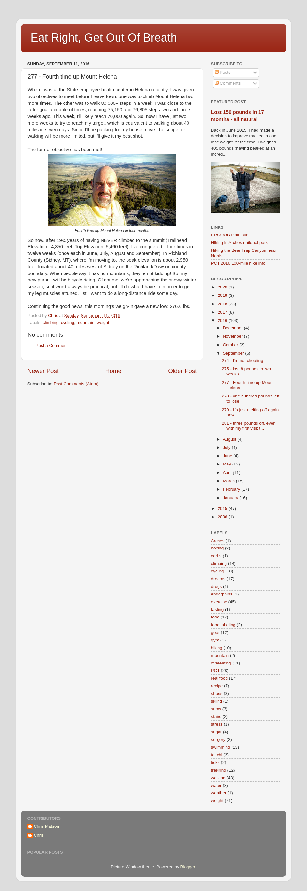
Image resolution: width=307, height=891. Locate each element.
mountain (86, 322)
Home (113, 370)
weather (218, 792)
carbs (216, 555)
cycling (67, 322)
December (233, 328)
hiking (216, 647)
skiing (216, 701)
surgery (218, 739)
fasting (217, 609)
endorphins (222, 594)
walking (218, 777)
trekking (218, 770)
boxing (217, 548)
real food (219, 678)
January (231, 497)
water (216, 785)
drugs (216, 586)
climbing (51, 322)
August (230, 439)
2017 (223, 312)
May (227, 464)
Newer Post (43, 370)
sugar (216, 731)
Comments (228, 83)
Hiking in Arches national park (239, 242)
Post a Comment (52, 345)
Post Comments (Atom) (76, 383)
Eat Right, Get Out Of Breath (104, 37)
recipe (217, 685)
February (232, 489)
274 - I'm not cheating (242, 360)
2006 (223, 516)
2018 (223, 304)
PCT (215, 670)
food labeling (223, 624)
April (228, 472)
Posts (223, 72)
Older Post (182, 370)
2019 (223, 295)
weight (103, 322)
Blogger (187, 866)
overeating (221, 663)
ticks (215, 762)
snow (216, 708)
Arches (218, 540)
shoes (217, 693)
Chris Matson (46, 826)
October (231, 344)
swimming (220, 747)
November (233, 336)
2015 (223, 508)
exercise (219, 601)
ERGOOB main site (230, 235)
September (234, 353)
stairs (216, 716)
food (215, 617)
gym (215, 640)
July (227, 447)
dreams (218, 578)
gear (215, 632)
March (229, 481)
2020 (223, 287)
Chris (39, 835)
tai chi (216, 754)
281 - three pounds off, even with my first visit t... (249, 426)
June (228, 455)
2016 (223, 320)
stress (217, 724)
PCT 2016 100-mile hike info (238, 263)
